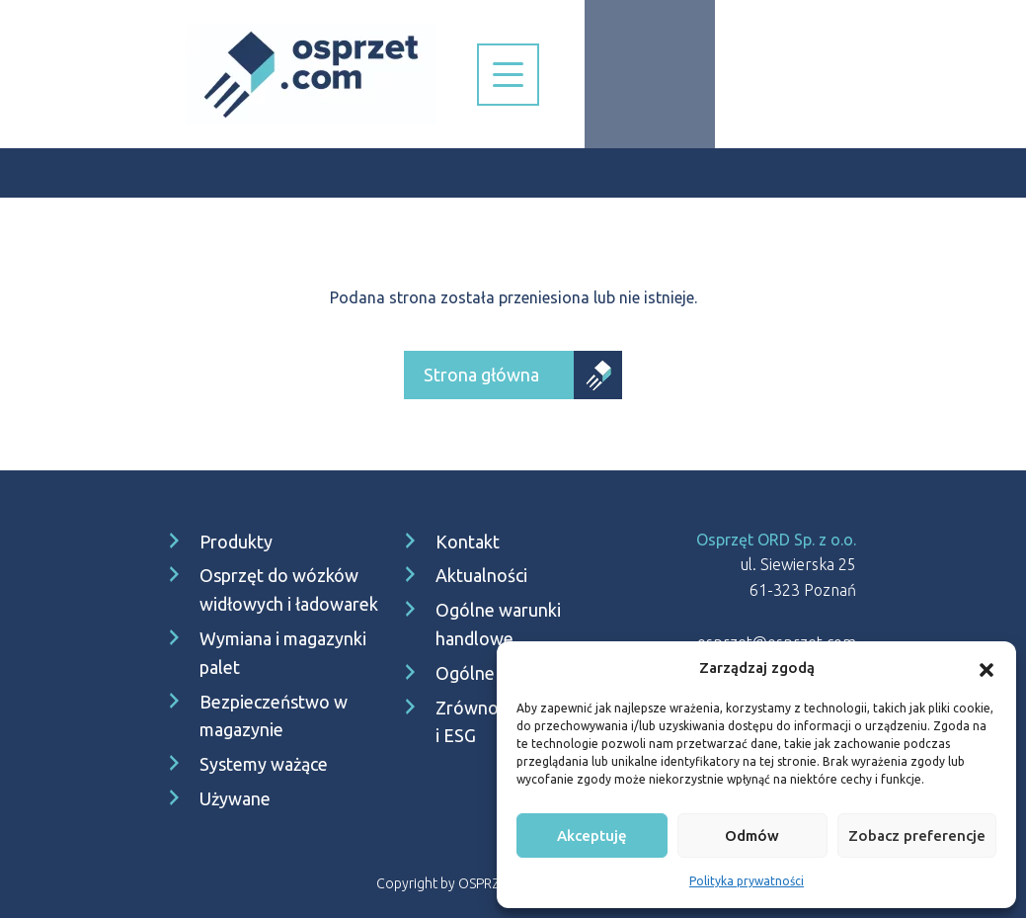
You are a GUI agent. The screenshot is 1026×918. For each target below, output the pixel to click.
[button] (986, 668)
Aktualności (481, 575)
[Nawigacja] (508, 74)
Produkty (236, 541)
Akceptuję (592, 835)
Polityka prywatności (746, 881)
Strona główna (481, 374)
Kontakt (467, 541)
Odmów (752, 835)
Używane (235, 798)
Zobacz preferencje (917, 835)
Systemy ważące (263, 764)
